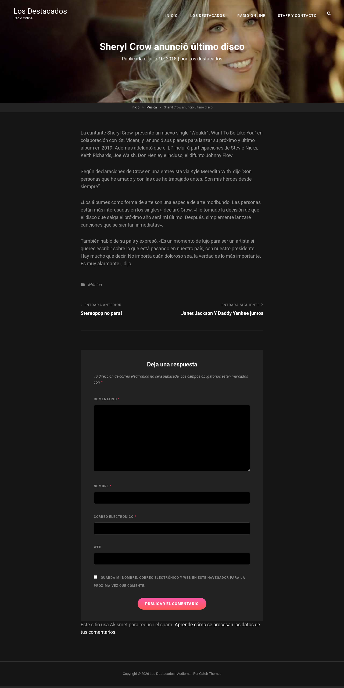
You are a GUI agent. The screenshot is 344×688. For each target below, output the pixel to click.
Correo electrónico (115, 517)
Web (98, 547)
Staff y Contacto (297, 13)
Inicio (172, 13)
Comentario (107, 399)
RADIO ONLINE (252, 13)
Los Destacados (40, 11)
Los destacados (205, 58)
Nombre (103, 486)
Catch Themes (210, 674)
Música (151, 107)
